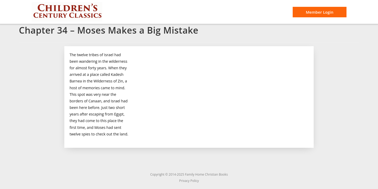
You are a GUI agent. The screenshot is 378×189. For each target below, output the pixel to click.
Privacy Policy (189, 180)
